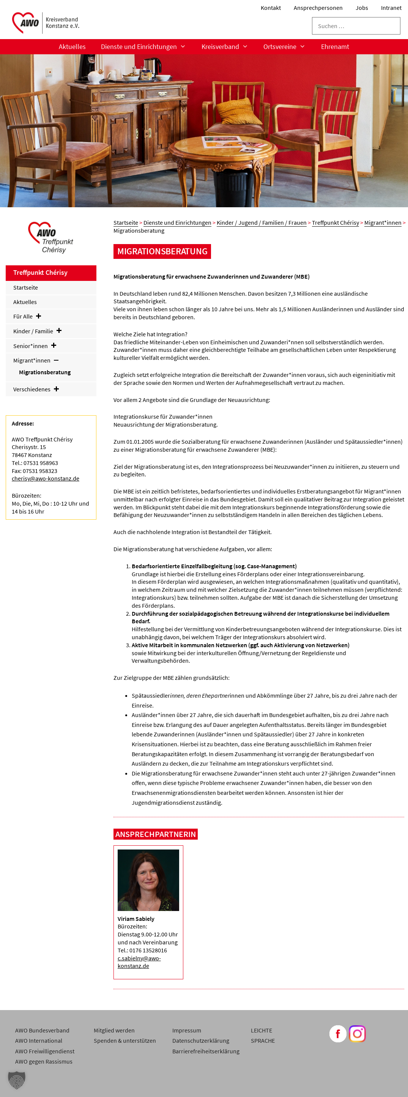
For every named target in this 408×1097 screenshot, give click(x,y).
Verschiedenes (36, 389)
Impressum (186, 1030)
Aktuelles (72, 46)
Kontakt (271, 7)
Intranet (391, 7)
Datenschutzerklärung (200, 1040)
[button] (16, 1080)
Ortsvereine (288, 46)
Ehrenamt (335, 46)
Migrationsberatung (45, 372)
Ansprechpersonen (318, 7)
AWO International (38, 1040)
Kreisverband (229, 46)
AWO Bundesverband (42, 1030)
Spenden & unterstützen (125, 1040)
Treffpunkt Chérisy (335, 222)
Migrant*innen (383, 222)
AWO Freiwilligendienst (44, 1051)
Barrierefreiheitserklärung (205, 1051)
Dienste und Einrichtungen (147, 46)
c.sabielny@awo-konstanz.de (139, 962)
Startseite (125, 222)
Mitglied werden (114, 1030)
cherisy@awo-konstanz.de (45, 478)
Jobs (362, 7)
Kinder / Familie (38, 331)
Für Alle (27, 316)
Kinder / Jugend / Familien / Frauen (262, 222)
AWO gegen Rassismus (43, 1061)
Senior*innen (35, 346)
